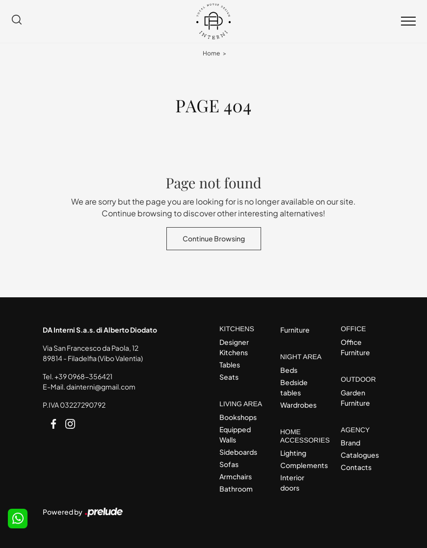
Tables (229, 364)
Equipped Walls (235, 434)
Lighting (293, 452)
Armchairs (235, 476)
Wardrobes (298, 404)
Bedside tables (294, 387)
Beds (288, 369)
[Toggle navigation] (408, 21)
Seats (229, 376)
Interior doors (292, 482)
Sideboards (238, 451)
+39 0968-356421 (83, 376)
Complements (302, 465)
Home (211, 53)
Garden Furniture (355, 397)
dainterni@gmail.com (100, 386)
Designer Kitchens (234, 347)
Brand (350, 442)
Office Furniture (355, 347)
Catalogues (360, 454)
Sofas (229, 464)
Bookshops (238, 417)
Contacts (356, 467)
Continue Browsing (214, 238)
